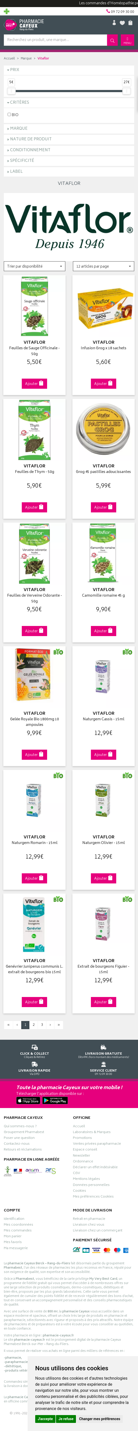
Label (16, 171)
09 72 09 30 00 (103, 1065)
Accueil (9, 58)
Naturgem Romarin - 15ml (34, 841)
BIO (13, 115)
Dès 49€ (103, 1048)
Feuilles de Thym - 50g (34, 471)
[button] (34, 266)
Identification (14, 1217)
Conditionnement (30, 150)
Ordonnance (83, 1159)
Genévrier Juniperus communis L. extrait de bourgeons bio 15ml (34, 967)
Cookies (79, 1188)
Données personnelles (91, 1183)
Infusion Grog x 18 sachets (103, 348)
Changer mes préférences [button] (99, 1419)
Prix (14, 70)
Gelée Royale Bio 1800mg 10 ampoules (34, 721)
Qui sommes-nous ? (20, 1124)
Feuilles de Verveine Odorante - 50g (34, 597)
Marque (26, 58)
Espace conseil (85, 1148)
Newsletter (81, 1153)
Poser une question (19, 1136)
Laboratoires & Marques (92, 1130)
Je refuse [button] (65, 1419)
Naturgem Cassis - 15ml (103, 718)
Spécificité (22, 161)
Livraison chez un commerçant (97, 1228)
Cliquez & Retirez (34, 1048)
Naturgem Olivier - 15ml (103, 841)
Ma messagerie (16, 1246)
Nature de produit (31, 139)
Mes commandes (18, 1228)
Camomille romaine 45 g (103, 595)
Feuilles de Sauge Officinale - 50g (34, 351)
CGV (76, 1171)
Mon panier (13, 1234)
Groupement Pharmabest (24, 1130)
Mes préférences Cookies (93, 1194)
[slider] (11, 91)
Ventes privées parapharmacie (97, 1142)
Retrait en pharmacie (89, 1217)
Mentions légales (86, 1177)
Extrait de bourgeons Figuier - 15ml (103, 967)
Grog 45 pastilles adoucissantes (103, 471)
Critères (19, 102)
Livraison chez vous (88, 1222)
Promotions (82, 1136)
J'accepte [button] (45, 1419)
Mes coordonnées (18, 1222)
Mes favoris (13, 1240)
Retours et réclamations (23, 1148)
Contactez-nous (17, 1142)
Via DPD (34, 1065)
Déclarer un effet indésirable (95, 1165)
